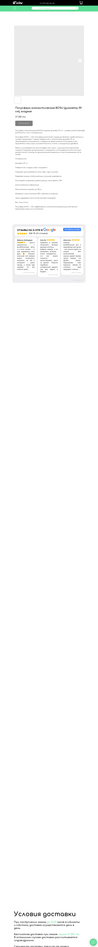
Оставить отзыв (72, 229)
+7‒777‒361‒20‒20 (47, 3)
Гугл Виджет (77, 280)
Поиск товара (44, 8)
